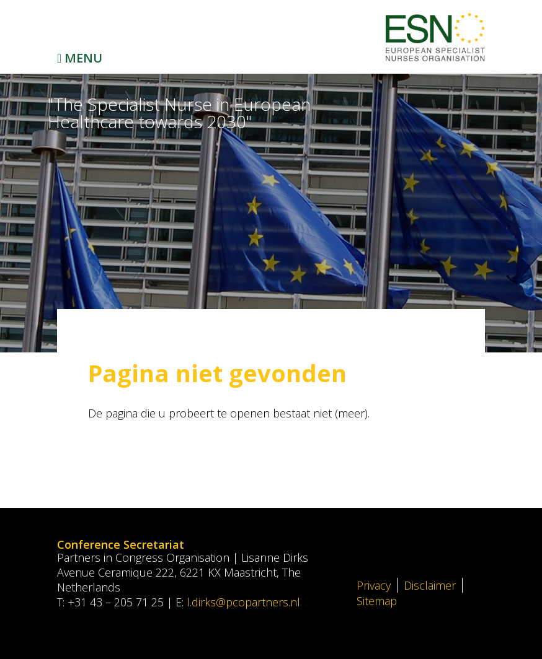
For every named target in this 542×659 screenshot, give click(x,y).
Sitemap (377, 600)
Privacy (374, 585)
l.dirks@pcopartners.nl (243, 602)
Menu (79, 58)
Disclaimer (430, 585)
